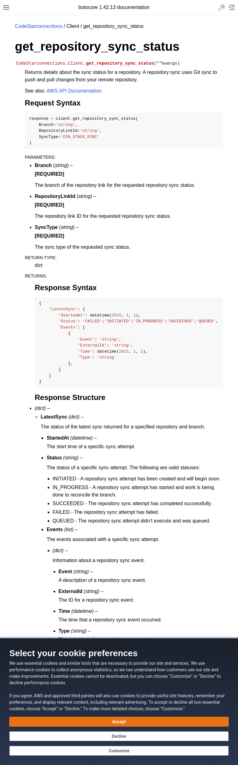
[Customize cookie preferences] (119, 751)
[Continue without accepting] (119, 736)
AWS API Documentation (73, 90)
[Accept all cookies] (119, 722)
